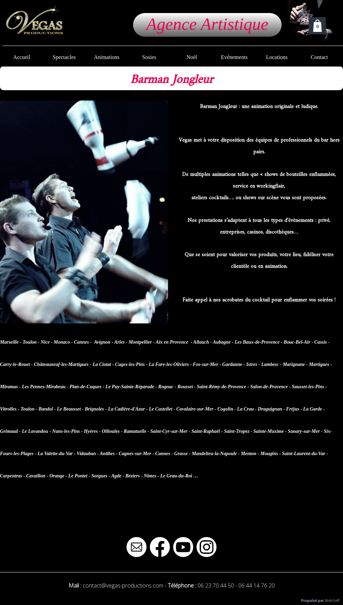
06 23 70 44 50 (216, 585)
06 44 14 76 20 (256, 585)
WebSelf (332, 600)
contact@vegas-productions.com (123, 585)
